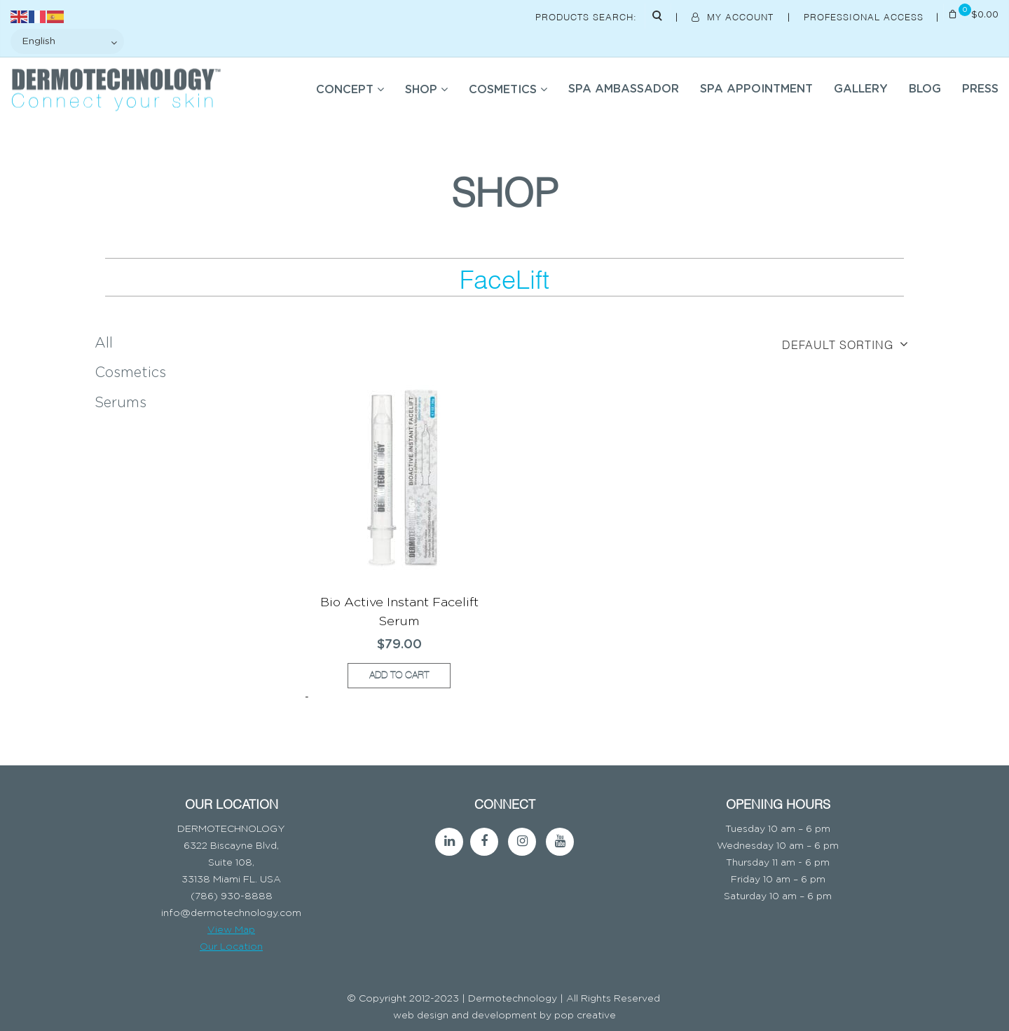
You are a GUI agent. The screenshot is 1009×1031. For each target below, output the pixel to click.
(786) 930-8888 (232, 896)
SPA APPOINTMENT (756, 89)
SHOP (421, 89)
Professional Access (865, 16)
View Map (231, 930)
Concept (344, 89)
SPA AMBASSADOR (623, 89)
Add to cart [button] (399, 675)
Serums (120, 403)
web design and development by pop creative (504, 1015)
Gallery (861, 89)
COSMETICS (503, 89)
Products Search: (586, 16)
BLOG (925, 89)
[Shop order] (808, 344)
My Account (734, 16)
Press (980, 89)
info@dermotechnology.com (231, 913)
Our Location (231, 947)
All (104, 343)
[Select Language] (67, 41)
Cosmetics (130, 373)
